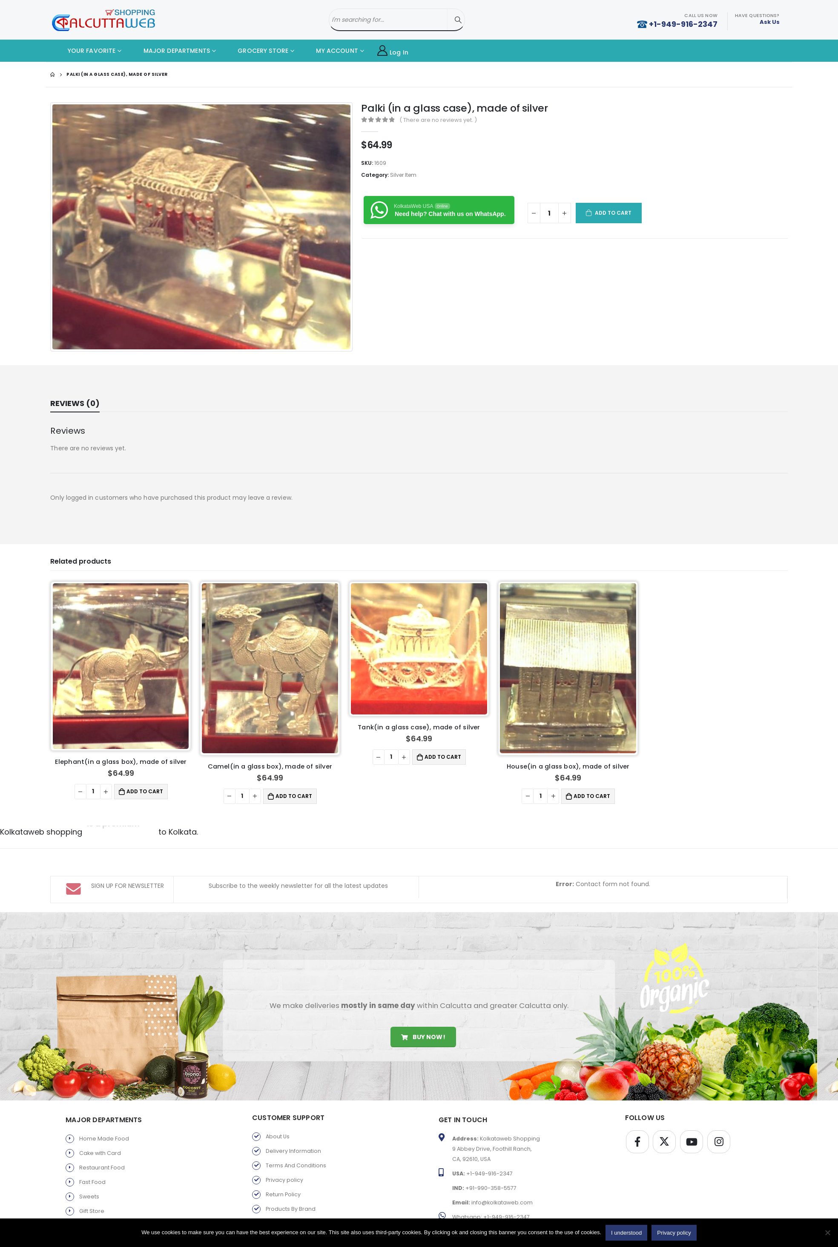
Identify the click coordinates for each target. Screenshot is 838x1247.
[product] (121, 666)
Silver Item (403, 175)
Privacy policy (284, 1143)
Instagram (718, 1105)
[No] (827, 1232)
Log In (392, 51)
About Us (278, 1100)
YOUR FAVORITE (85, 50)
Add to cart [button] (443, 756)
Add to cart (613, 212)
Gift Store (91, 1174)
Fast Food (92, 1145)
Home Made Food (104, 1102)
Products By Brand (291, 1172)
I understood (626, 1233)
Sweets (89, 1160)
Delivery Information (293, 1114)
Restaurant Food (102, 1131)
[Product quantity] (549, 213)
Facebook (637, 1105)
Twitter (664, 1105)
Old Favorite (282, 1187)
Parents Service (100, 1189)
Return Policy (283, 1158)
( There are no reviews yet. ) (438, 120)
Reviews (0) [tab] (75, 403)
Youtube (691, 1105)
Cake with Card (100, 1116)
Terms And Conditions (296, 1129)
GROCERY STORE (256, 50)
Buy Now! (423, 1000)
